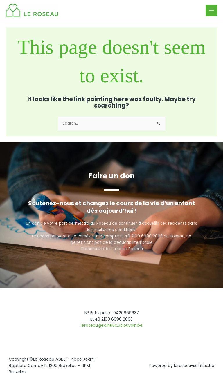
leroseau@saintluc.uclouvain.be (112, 325)
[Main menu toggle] (211, 11)
